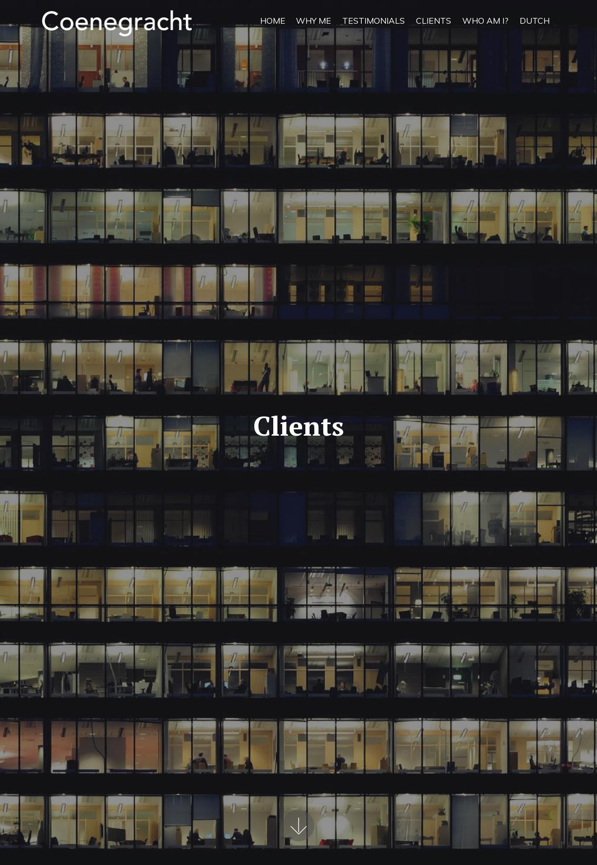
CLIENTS (433, 20)
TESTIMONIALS (373, 20)
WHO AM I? (485, 20)
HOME (272, 20)
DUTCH (535, 20)
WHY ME (313, 20)
